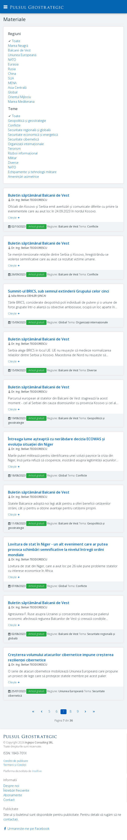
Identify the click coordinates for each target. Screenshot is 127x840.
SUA (11, 78)
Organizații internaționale (26, 144)
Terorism (14, 148)
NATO (12, 59)
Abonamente (12, 795)
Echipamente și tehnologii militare (32, 172)
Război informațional (23, 153)
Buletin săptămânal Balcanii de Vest (38, 195)
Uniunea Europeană (22, 55)
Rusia (12, 69)
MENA (12, 83)
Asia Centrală (17, 87)
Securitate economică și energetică (33, 134)
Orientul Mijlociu (19, 97)
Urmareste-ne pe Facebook (26, 828)
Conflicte (14, 125)
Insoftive (37, 771)
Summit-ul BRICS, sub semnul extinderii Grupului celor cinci (58, 291)
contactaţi (10, 819)
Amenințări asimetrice (23, 176)
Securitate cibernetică (23, 139)
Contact (9, 800)
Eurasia (13, 64)
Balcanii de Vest (19, 50)
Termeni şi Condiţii (14, 765)
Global (12, 92)
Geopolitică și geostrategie (27, 121)
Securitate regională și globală (29, 130)
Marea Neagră (18, 45)
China (12, 73)
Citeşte (14, 217)
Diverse (13, 162)
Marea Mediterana (21, 101)
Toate (16, 41)
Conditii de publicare (15, 761)
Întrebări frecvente (16, 790)
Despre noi (11, 786)
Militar (12, 158)
